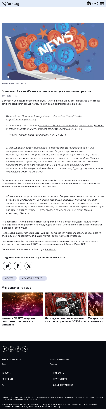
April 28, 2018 (58, 134)
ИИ (3, 385)
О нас (4, 364)
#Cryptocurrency (68, 125)
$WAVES (99, 125)
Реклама (53, 364)
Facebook (50, 249)
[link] (10, 4)
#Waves (5, 83)
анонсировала (36, 241)
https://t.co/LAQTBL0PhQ (21, 119)
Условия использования (59, 359)
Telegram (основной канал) (7, 266)
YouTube (11, 349)
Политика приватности (11, 359)
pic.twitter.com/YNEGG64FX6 (65, 128)
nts (16, 96)
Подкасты (59, 373)
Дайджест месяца (63, 385)
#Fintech (11, 128)
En (95, 4)
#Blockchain (86, 125)
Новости (6, 373)
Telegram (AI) (4, 349)
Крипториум (60, 379)
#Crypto (22, 128)
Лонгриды (7, 379)
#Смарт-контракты (17, 83)
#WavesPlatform (48, 125)
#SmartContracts (37, 128)
